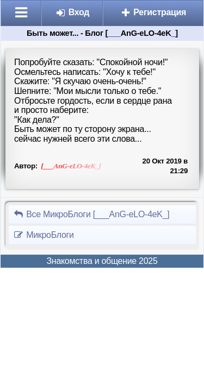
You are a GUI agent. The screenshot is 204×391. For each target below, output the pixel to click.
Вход (72, 12)
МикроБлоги (43, 234)
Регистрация (153, 12)
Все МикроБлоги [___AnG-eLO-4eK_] (91, 214)
